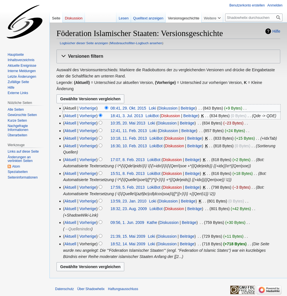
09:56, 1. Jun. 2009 (127, 222)
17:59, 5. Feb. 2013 (127, 187)
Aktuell (70, 115)
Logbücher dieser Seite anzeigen (84, 43)
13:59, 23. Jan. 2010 (128, 201)
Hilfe (276, 31)
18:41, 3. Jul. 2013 (126, 115)
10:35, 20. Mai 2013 (127, 123)
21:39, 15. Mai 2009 (127, 236)
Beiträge (188, 108)
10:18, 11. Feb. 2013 (128, 138)
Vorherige (88, 108)
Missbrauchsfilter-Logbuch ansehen (136, 43)
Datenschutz (64, 289)
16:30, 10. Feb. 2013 (128, 146)
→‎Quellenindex (77, 229)
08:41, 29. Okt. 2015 (128, 108)
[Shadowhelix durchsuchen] (254, 17)
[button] (168, 56)
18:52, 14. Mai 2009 (127, 244)
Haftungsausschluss (123, 289)
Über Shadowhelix (91, 289)
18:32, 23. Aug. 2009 (128, 208)
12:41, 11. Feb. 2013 (128, 130)
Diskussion (168, 108)
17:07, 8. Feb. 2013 (127, 159)
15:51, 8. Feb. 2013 (127, 173)
